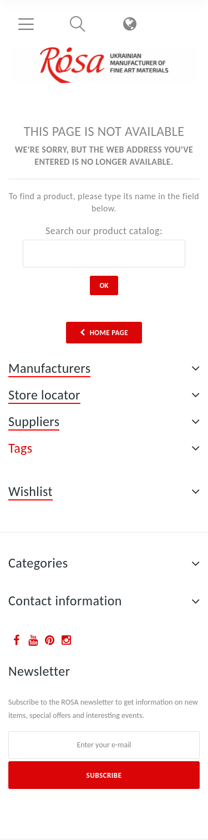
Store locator (44, 395)
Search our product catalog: (104, 231)
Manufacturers (49, 368)
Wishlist (30, 491)
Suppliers (33, 421)
